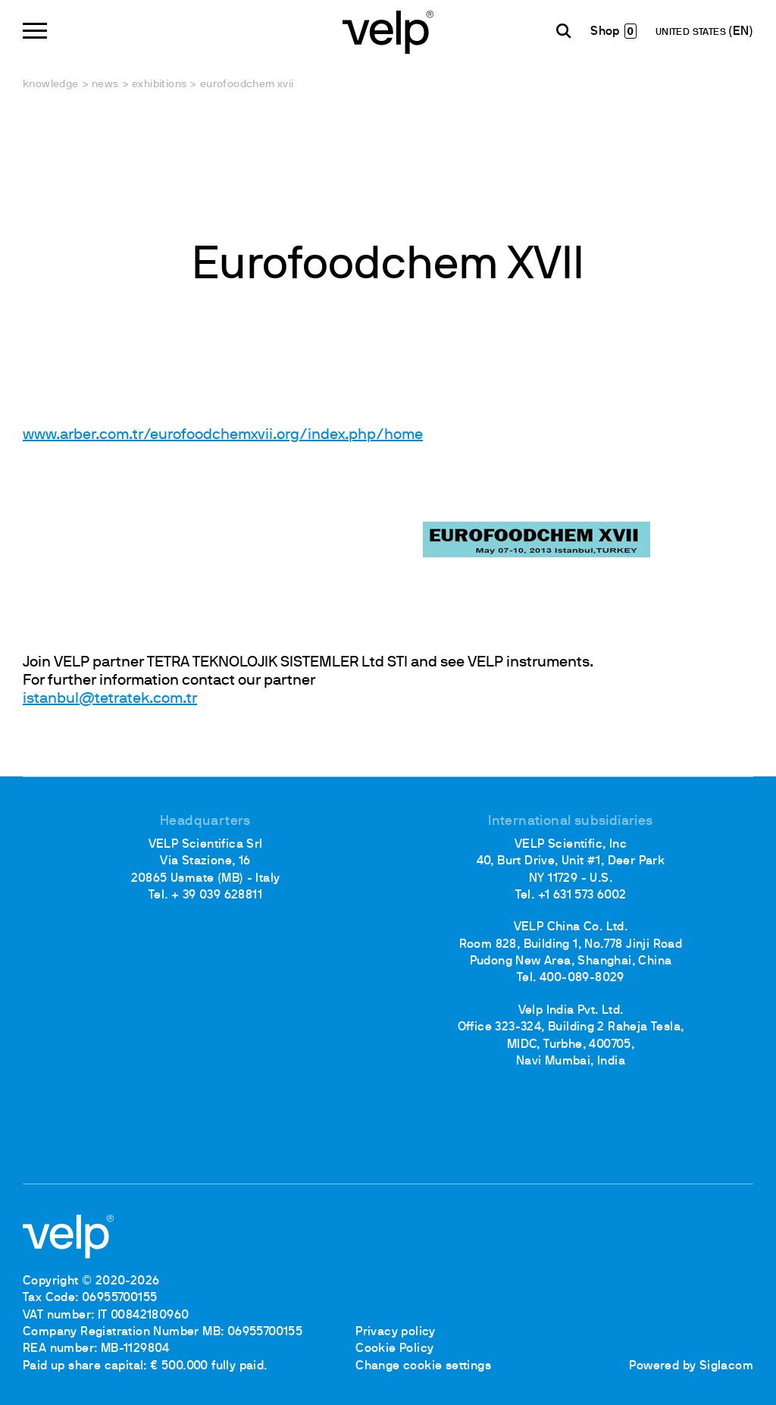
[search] (563, 31)
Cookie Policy (394, 1349)
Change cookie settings (423, 1366)
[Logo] (388, 31)
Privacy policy (395, 1332)
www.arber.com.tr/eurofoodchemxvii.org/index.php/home (223, 435)
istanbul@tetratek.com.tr (110, 699)
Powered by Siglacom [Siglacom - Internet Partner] (691, 1366)
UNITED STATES (692, 32)
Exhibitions (159, 84)
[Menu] (35, 31)
